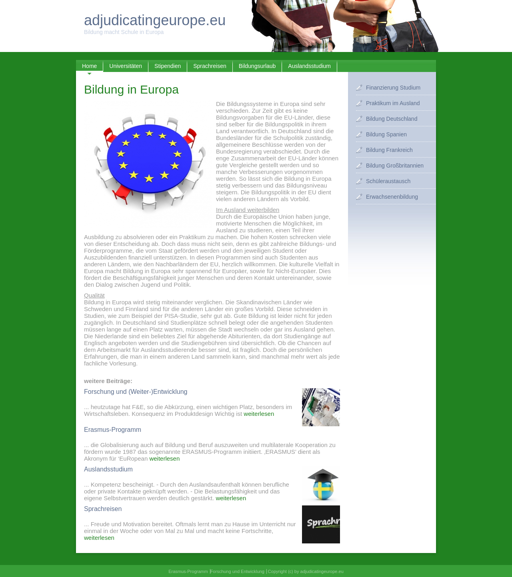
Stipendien (167, 66)
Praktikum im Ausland (393, 103)
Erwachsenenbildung (392, 197)
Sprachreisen (209, 66)
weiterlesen (259, 413)
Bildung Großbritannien (395, 165)
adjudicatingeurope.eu (155, 20)
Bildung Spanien (386, 134)
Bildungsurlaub (257, 66)
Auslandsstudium (309, 66)
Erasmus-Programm (188, 571)
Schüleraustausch (388, 181)
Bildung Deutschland (391, 119)
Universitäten (125, 66)
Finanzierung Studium (393, 87)
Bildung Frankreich (389, 150)
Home (89, 66)
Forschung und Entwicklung (237, 571)
